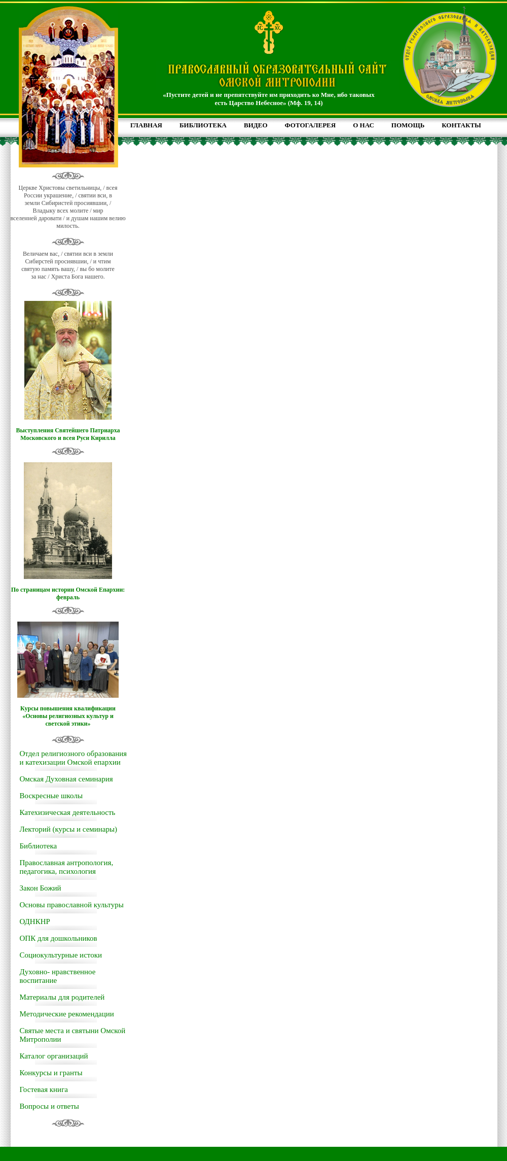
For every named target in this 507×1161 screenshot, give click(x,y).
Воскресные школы (51, 796)
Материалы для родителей (62, 997)
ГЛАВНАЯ (146, 125)
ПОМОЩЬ (407, 125)
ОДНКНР (35, 921)
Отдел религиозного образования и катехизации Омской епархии (73, 757)
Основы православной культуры (72, 905)
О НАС (363, 125)
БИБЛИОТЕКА (203, 125)
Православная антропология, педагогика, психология (67, 867)
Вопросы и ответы (49, 1106)
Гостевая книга (44, 1089)
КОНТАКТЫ (461, 125)
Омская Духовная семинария (66, 779)
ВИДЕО (256, 125)
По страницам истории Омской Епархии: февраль (68, 593)
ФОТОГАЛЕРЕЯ (310, 125)
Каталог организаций (54, 1056)
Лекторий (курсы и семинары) (69, 829)
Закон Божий (40, 888)
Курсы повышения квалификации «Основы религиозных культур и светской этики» (68, 716)
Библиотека (38, 846)
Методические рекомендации (67, 1014)
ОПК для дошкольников (58, 938)
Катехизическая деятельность (68, 812)
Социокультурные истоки (61, 955)
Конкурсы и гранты (51, 1073)
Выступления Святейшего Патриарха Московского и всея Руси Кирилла (68, 434)
